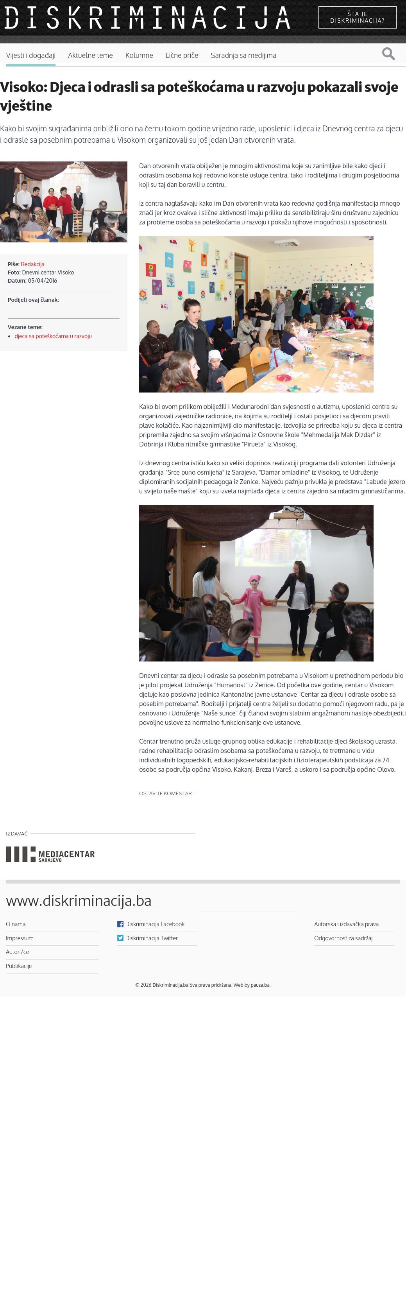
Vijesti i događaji (30, 55)
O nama (16, 923)
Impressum (20, 937)
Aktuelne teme (90, 55)
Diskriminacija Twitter (151, 937)
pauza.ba (260, 985)
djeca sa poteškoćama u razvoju (53, 336)
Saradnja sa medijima (244, 55)
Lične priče (182, 55)
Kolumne (139, 55)
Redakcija (33, 264)
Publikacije (19, 965)
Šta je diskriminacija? (357, 17)
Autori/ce (17, 951)
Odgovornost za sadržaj (343, 937)
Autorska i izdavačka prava (346, 923)
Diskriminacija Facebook (155, 923)
